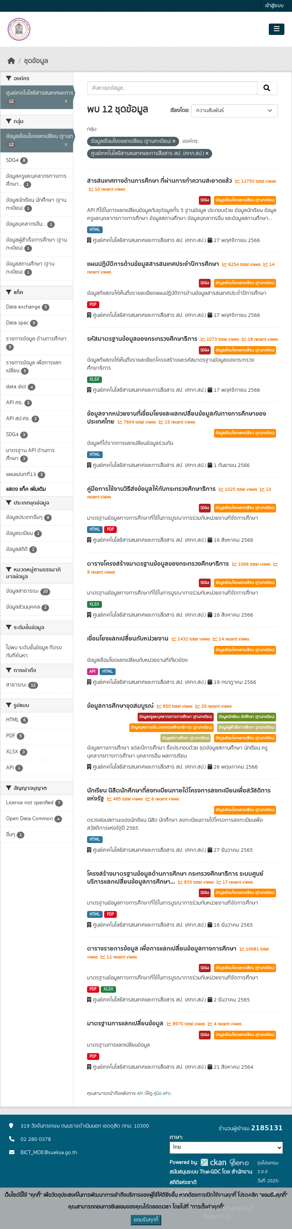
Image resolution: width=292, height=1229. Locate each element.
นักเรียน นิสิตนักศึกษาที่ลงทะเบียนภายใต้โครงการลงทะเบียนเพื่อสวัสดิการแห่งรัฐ (179, 795)
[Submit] (267, 88)
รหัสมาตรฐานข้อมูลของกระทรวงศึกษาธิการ (143, 339)
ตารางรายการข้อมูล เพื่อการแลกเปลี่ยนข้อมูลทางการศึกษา (162, 949)
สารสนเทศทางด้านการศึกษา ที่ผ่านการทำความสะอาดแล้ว (160, 181)
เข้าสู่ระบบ (274, 5)
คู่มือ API (161, 1093)
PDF (93, 305)
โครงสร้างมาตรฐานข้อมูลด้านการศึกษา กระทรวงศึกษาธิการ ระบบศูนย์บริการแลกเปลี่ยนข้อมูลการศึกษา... (175, 878)
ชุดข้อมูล (36, 61)
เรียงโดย (179, 110)
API (92, 672)
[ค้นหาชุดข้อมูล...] (172, 88)
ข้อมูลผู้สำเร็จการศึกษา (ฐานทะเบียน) (247, 727)
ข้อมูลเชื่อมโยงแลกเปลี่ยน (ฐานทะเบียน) (245, 200)
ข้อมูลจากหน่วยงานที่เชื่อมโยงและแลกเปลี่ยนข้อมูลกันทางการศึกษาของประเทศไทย (176, 418)
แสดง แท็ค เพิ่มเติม (26, 489)
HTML (94, 230)
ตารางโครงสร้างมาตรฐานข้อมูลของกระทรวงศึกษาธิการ (158, 564)
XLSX (94, 379)
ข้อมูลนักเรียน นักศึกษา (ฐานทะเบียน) (247, 717)
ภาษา (176, 1137)
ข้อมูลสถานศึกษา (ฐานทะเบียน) (185, 738)
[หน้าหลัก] (11, 61)
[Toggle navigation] (276, 29)
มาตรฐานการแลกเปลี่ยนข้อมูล (126, 1023)
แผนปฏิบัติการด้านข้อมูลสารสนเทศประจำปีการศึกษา (154, 264)
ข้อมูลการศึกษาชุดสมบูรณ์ (121, 706)
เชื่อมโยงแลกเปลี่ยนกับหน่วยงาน (128, 639)
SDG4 (204, 200)
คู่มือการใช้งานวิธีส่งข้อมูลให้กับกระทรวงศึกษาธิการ (152, 489)
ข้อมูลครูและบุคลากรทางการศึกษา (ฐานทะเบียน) (175, 717)
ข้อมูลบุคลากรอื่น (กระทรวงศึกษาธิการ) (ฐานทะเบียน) (171, 727)
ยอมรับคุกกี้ (146, 1220)
